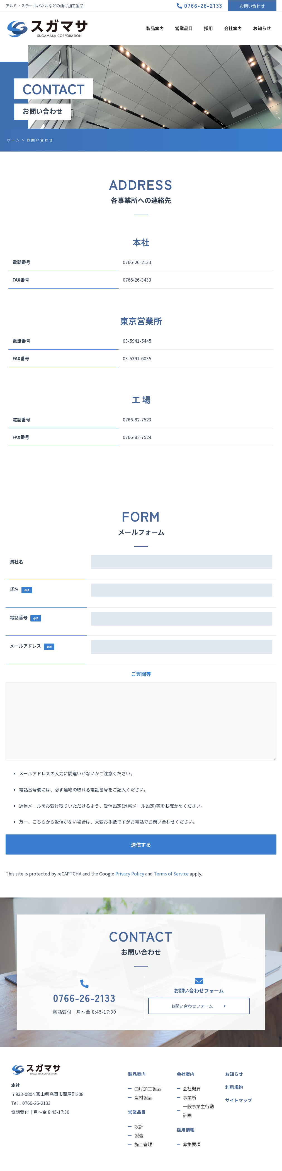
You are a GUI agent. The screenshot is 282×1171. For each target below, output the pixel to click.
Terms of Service (171, 873)
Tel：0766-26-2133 (31, 1103)
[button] (252, 5)
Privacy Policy (129, 873)
